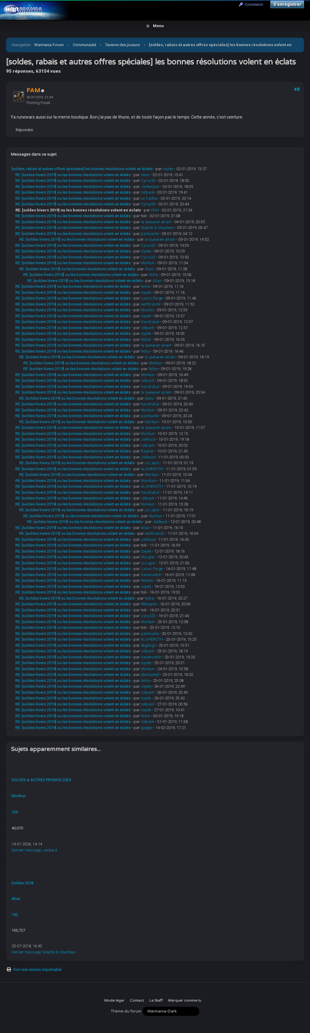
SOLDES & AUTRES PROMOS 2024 (41, 780)
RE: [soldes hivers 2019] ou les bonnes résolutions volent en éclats (73, 175)
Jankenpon (150, 186)
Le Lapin (152, 463)
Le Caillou (149, 198)
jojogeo (146, 727)
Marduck (148, 480)
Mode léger (114, 1000)
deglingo (148, 645)
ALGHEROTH (152, 469)
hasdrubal (150, 321)
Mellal (146, 339)
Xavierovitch (151, 574)
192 (14, 914)
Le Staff (156, 1000)
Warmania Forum (49, 45)
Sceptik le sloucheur (157, 227)
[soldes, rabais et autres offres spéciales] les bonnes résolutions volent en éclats (82, 168)
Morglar (148, 557)
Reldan (147, 580)
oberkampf (150, 674)
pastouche (150, 233)
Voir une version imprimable (37, 969)
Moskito (147, 310)
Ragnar (147, 451)
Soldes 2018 (22, 883)
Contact (137, 1000)
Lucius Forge (152, 298)
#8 (296, 89)
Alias (145, 175)
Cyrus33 (148, 180)
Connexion (251, 4)
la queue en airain (156, 222)
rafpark (147, 192)
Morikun (147, 263)
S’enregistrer (287, 4)
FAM (155, 210)
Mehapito (149, 604)
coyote (168, 168)
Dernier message (26, 850)
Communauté (84, 45)
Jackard (50, 850)
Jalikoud (148, 439)
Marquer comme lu (184, 1000)
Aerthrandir (151, 304)
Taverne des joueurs (122, 45)
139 (14, 812)
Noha (153, 274)
